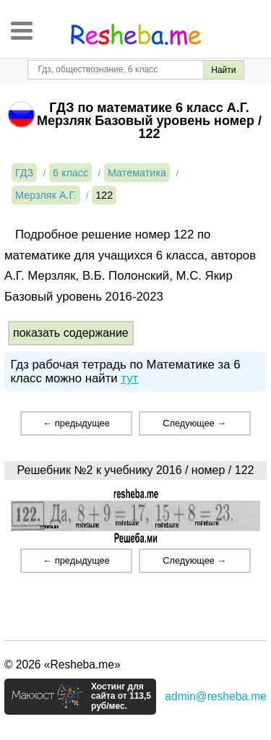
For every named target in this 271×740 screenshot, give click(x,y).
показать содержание (71, 333)
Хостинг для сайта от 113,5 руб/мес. (121, 696)
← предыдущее (76, 423)
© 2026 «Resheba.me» (62, 664)
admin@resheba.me (216, 696)
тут (129, 378)
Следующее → (194, 423)
